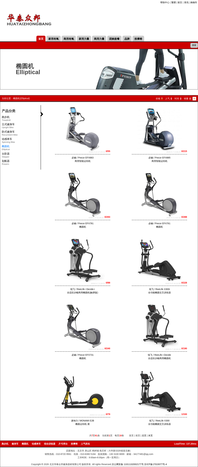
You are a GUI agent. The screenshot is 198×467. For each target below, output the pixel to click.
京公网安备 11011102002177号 (128, 464)
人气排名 (85, 443)
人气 (167, 98)
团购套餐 (114, 38)
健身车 (15, 443)
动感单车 (8, 141)
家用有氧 (53, 38)
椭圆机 (25, 443)
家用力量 (84, 38)
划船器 (6, 163)
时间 (177, 98)
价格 (158, 98)
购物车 (193, 2)
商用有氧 (69, 38)
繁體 (173, 2)
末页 (150, 435)
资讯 (186, 2)
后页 (144, 435)
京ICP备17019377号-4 (155, 464)
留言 (180, 2)
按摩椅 (138, 38)
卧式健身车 (10, 133)
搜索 (194, 45)
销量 (186, 98)
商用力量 (99, 38)
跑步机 (6, 119)
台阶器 (6, 155)
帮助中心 (164, 2)
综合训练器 (49, 443)
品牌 (127, 38)
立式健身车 (8, 126)
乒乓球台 (63, 443)
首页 (41, 38)
